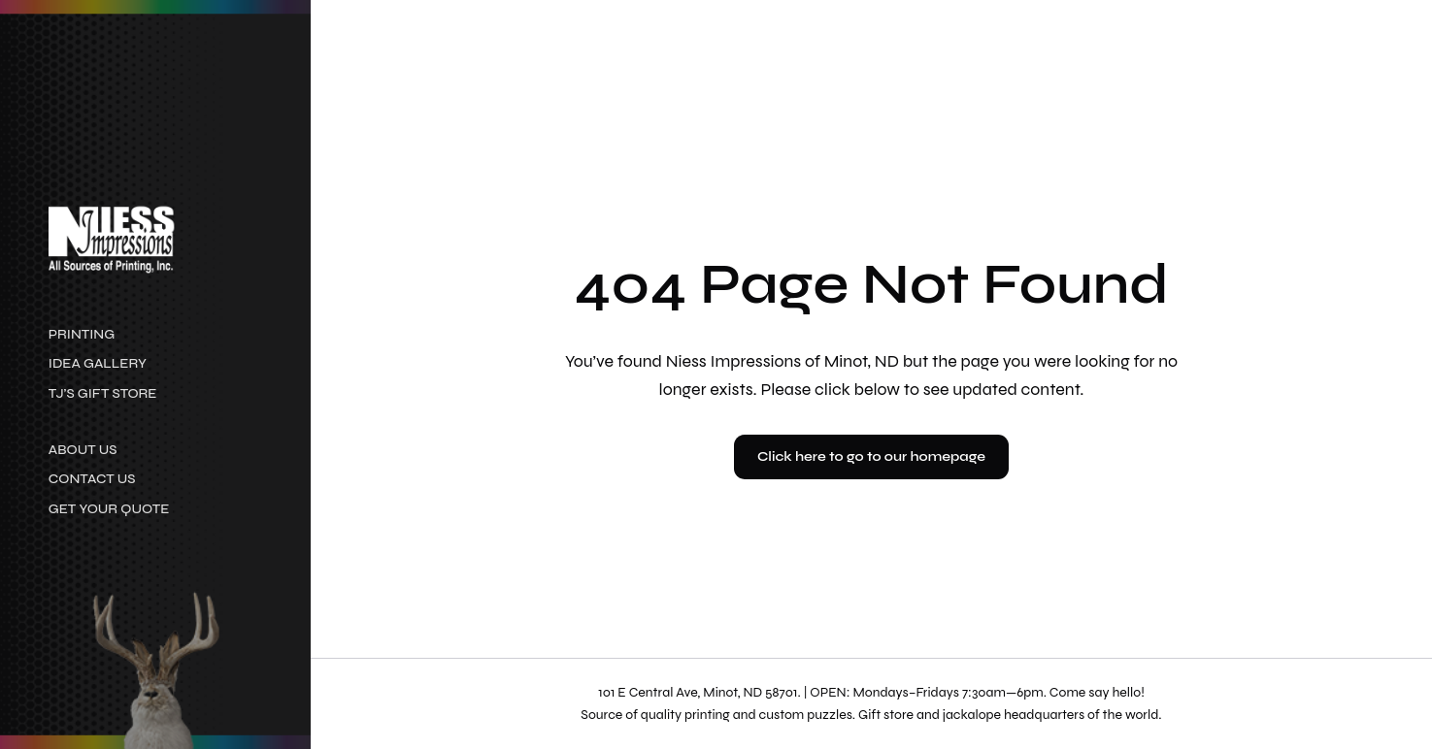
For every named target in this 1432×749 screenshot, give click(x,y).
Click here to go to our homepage (871, 456)
